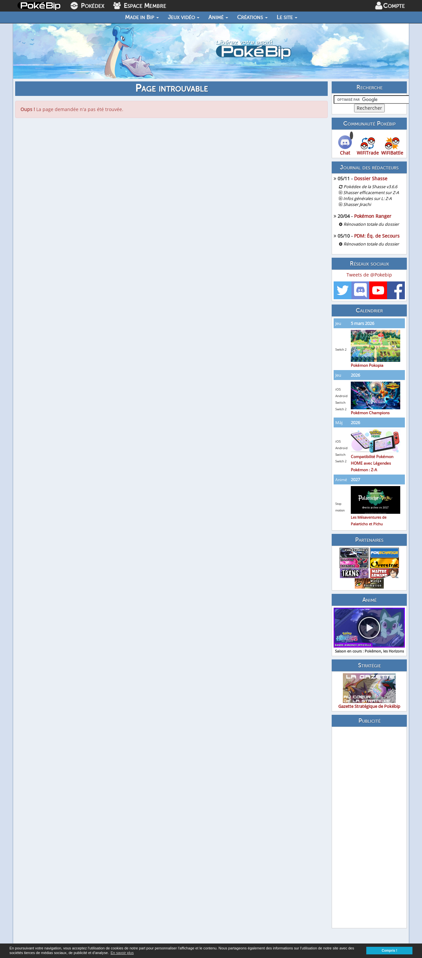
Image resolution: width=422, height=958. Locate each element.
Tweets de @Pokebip (369, 275)
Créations (252, 17)
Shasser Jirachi (357, 204)
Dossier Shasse (370, 178)
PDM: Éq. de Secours (377, 236)
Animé (218, 17)
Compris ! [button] (389, 950)
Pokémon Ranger (372, 216)
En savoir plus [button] (122, 953)
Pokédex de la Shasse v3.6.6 (370, 186)
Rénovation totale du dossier (371, 224)
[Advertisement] (369, 827)
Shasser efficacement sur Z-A (371, 192)
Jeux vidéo (183, 17)
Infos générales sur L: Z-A (367, 198)
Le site (287, 17)
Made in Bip (142, 17)
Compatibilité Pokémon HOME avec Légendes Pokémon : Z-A (375, 455)
